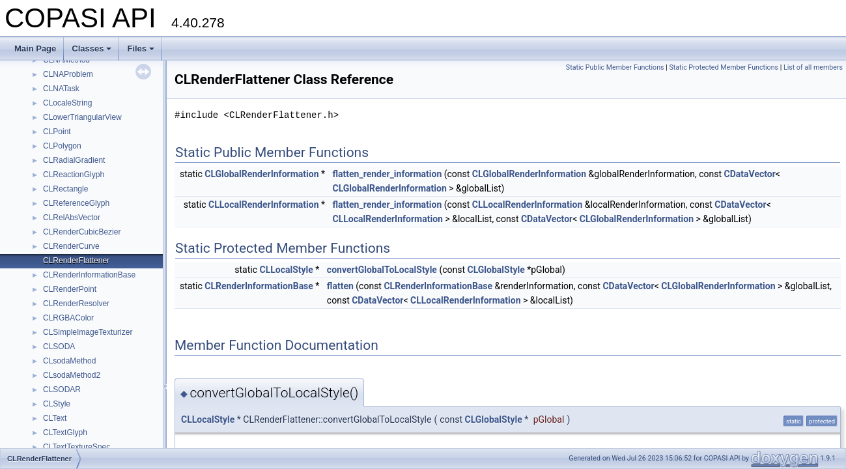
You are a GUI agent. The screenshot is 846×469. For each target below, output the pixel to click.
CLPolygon (62, 145)
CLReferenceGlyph (76, 203)
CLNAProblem (68, 74)
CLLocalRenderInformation (263, 204)
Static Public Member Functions (615, 67)
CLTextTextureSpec (76, 446)
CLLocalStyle (286, 269)
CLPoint (57, 131)
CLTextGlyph (65, 432)
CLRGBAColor (68, 317)
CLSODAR (62, 389)
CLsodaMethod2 (71, 375)
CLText (54, 418)
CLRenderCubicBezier (81, 231)
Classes (91, 48)
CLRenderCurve (71, 246)
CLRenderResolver (76, 303)
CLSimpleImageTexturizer (87, 332)
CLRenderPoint (69, 289)
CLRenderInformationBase (89, 274)
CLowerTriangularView (82, 117)
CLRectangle (65, 188)
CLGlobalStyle (496, 269)
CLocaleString (67, 102)
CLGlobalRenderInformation (261, 174)
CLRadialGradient (74, 160)
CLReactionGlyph (73, 174)
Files (140, 48)
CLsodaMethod (69, 360)
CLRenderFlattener (76, 260)
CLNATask (61, 88)
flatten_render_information (387, 174)
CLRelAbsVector (71, 217)
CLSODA (59, 346)
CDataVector (750, 174)
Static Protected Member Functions (723, 67)
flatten (340, 286)
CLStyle (56, 403)
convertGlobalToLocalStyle (382, 269)
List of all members (813, 67)
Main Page (35, 48)
